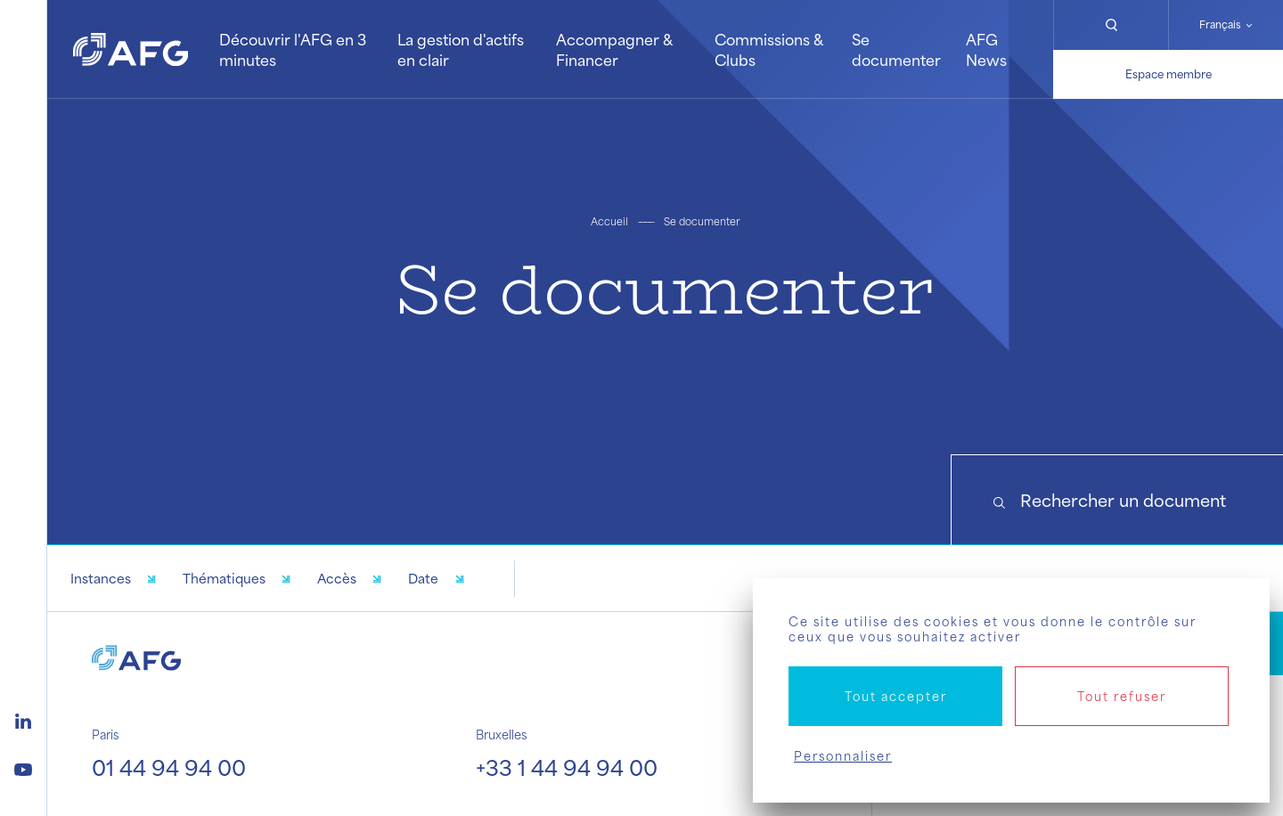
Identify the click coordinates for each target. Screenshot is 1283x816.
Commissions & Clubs (768, 49)
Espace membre (1168, 74)
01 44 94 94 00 (169, 767)
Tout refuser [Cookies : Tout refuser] (1121, 696)
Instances (100, 578)
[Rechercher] (1110, 25)
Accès (336, 578)
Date (423, 578)
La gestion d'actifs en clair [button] (460, 49)
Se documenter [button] (896, 49)
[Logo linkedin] (23, 719)
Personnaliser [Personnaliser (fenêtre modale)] (843, 755)
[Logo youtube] (23, 767)
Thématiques (224, 578)
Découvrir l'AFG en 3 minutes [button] (292, 49)
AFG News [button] (986, 49)
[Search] (1117, 500)
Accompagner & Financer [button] (614, 49)
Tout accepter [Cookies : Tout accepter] (896, 696)
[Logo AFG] (131, 49)
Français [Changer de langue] (1220, 24)
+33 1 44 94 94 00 (567, 767)
